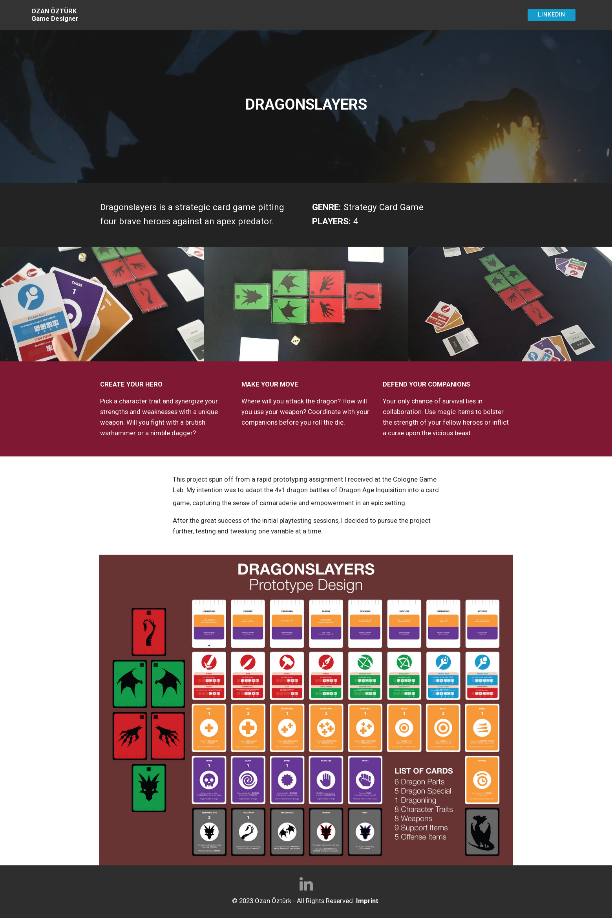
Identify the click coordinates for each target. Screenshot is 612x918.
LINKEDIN (551, 14)
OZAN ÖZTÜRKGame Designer (55, 14)
